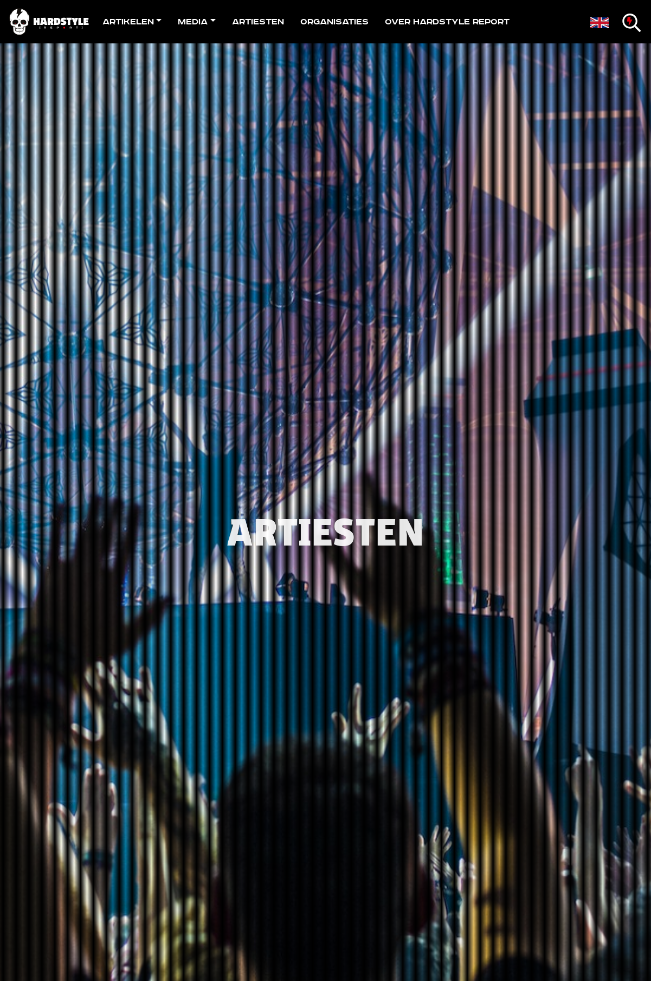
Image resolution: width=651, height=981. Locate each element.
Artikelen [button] (128, 21)
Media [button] (193, 21)
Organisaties (334, 21)
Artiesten (258, 21)
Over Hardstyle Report (447, 21)
